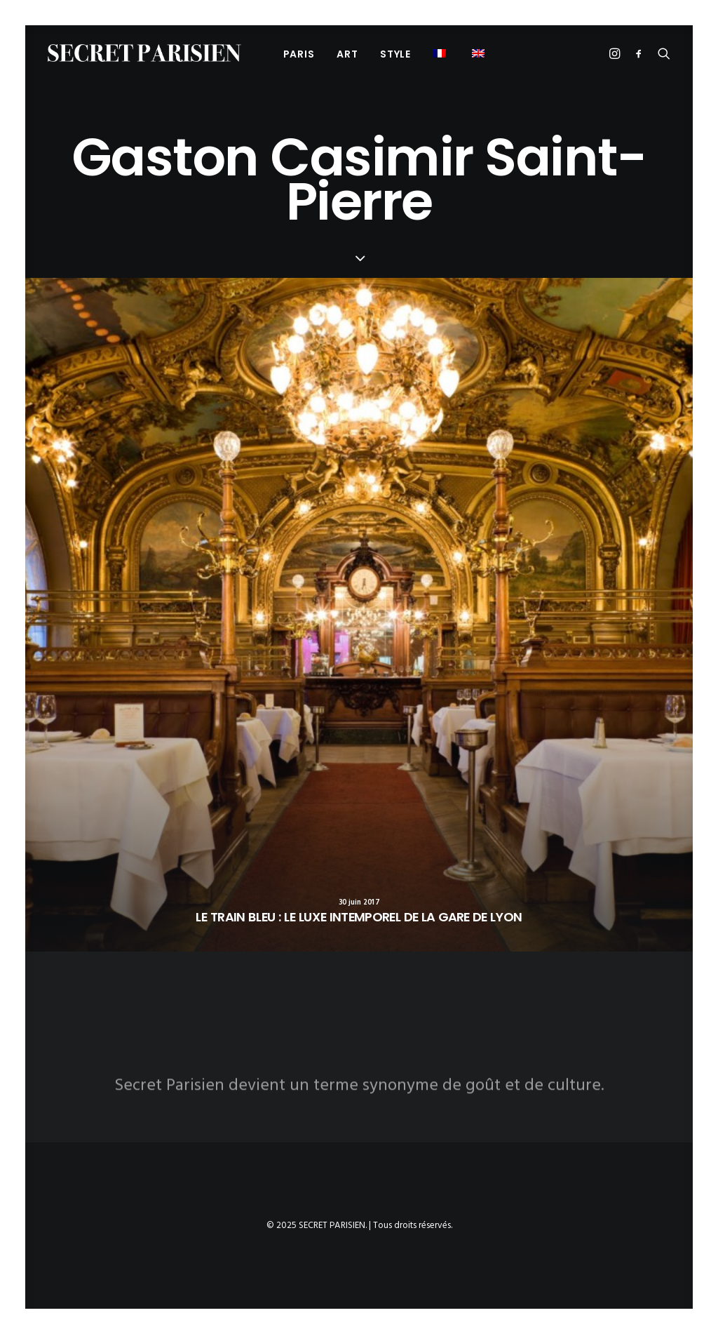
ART (347, 54)
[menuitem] (299, 53)
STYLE (395, 54)
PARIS (299, 54)
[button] (441, 53)
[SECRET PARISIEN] (144, 53)
